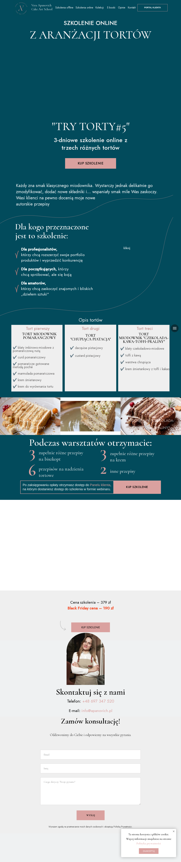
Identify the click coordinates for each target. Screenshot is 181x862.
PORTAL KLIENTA (152, 7)
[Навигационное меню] (174, 328)
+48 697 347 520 (98, 708)
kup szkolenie (91, 163)
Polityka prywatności (148, 843)
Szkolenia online (84, 7)
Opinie (121, 7)
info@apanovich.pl (96, 718)
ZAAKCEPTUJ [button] (149, 851)
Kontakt (132, 7)
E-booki (111, 7)
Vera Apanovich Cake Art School (41, 7)
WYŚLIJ (90, 822)
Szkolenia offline (64, 7)
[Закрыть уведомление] (173, 831)
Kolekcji (99, 7)
